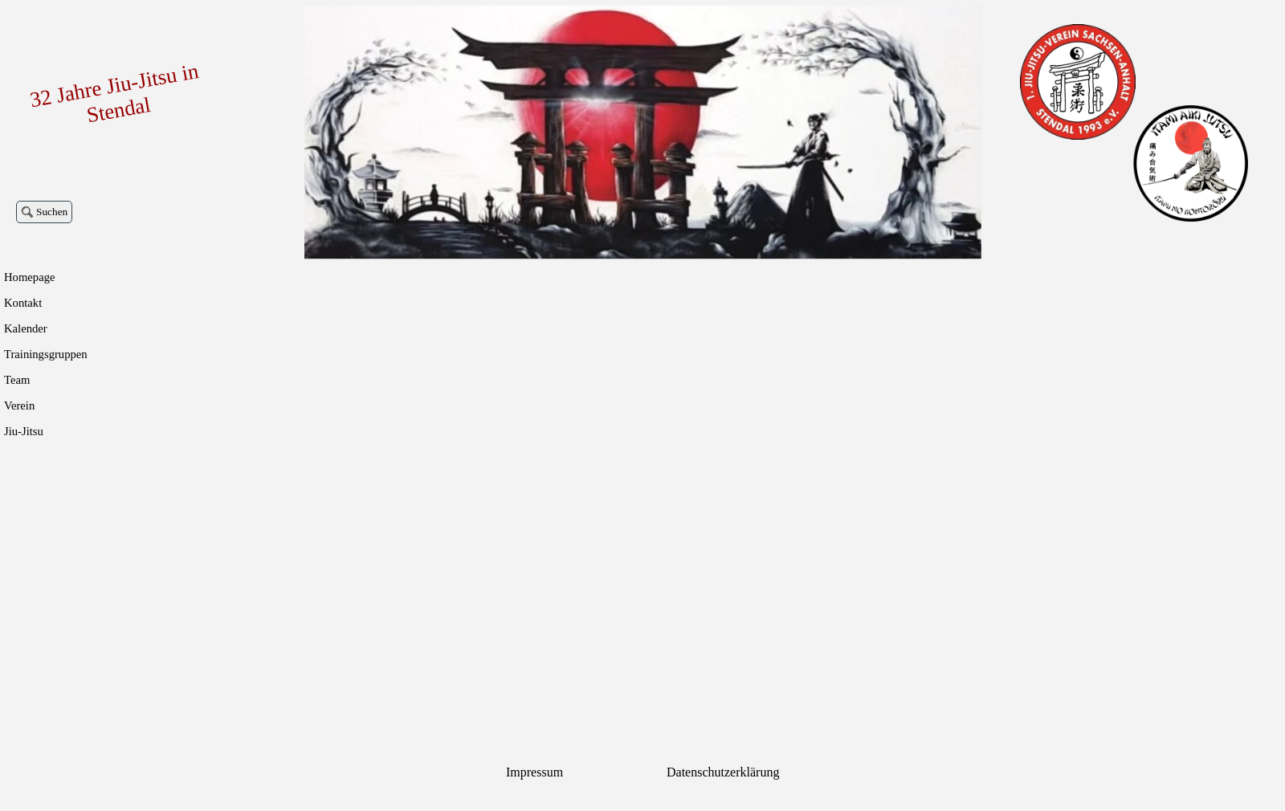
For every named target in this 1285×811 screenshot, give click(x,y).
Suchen (51, 212)
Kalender (25, 328)
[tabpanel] (574, 772)
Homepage (29, 277)
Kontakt (23, 302)
